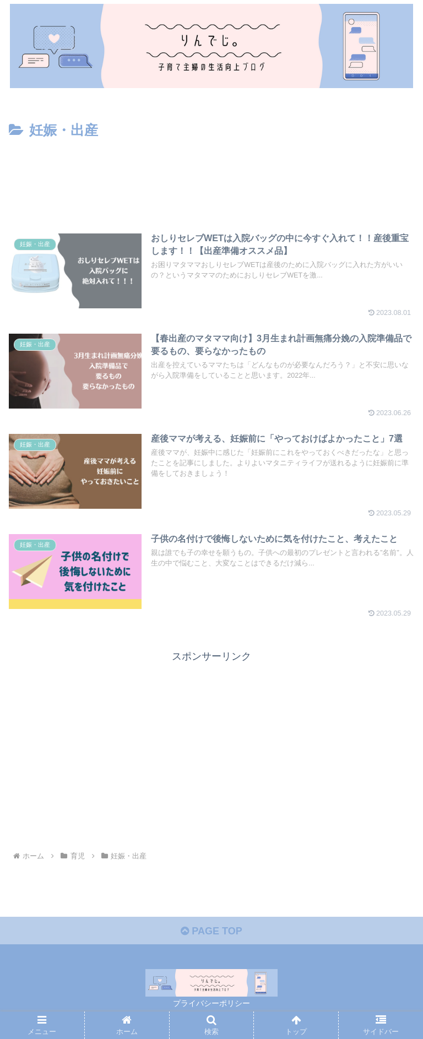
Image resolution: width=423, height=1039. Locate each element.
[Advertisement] (211, 172)
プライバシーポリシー (211, 1003)
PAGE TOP (211, 931)
